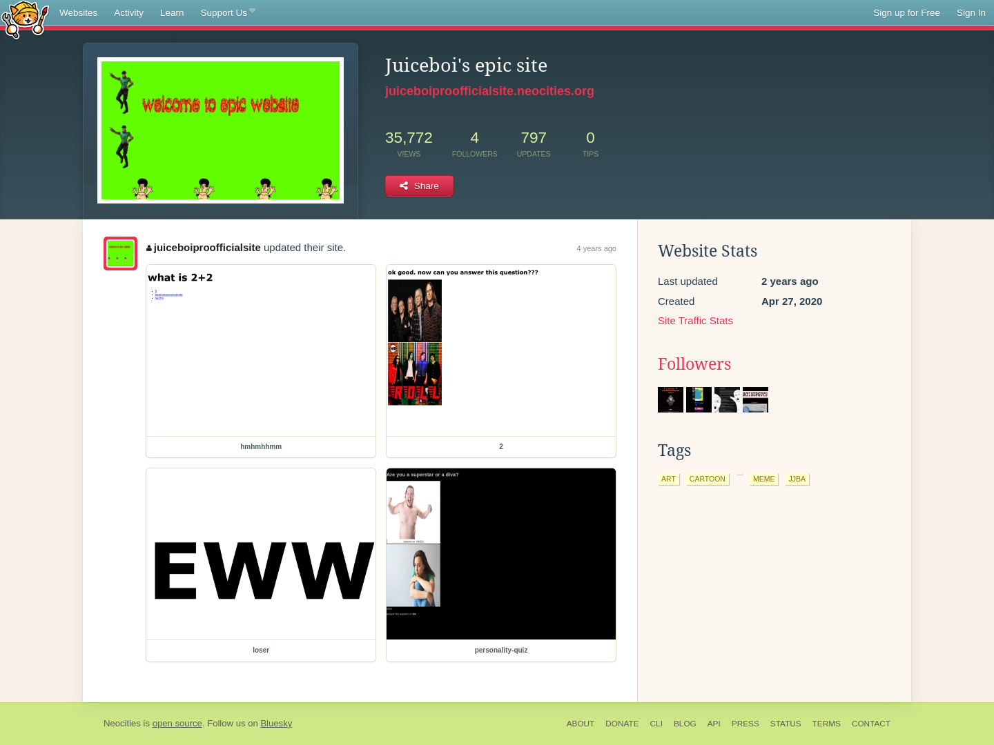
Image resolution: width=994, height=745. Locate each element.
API (714, 723)
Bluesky (276, 723)
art (668, 479)
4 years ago (596, 248)
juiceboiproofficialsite (203, 247)
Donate (622, 723)
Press (745, 723)
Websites (78, 13)
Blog (685, 723)
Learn (172, 13)
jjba (797, 479)
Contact (871, 723)
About (581, 723)
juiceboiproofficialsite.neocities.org (489, 91)
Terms (826, 723)
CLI (656, 723)
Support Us (228, 13)
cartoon (707, 479)
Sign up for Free (906, 13)
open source (177, 723)
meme (764, 479)
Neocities (122, 723)
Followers (694, 364)
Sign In (971, 13)
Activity (129, 13)
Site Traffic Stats (695, 320)
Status (785, 723)
